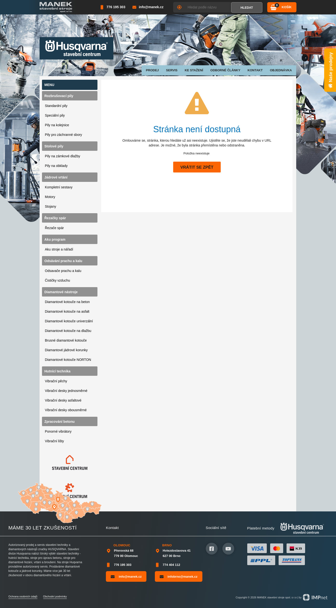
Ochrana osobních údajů (22, 596)
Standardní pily (56, 106)
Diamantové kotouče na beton (67, 302)
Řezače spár (54, 228)
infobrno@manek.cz (179, 576)
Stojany (50, 206)
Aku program (54, 239)
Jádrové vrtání (56, 177)
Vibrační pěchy (56, 381)
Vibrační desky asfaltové (63, 400)
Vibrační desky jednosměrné (66, 391)
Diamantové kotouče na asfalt (67, 311)
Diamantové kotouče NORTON (68, 360)
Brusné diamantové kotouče (66, 340)
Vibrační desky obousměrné (66, 410)
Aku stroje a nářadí (59, 249)
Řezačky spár (55, 218)
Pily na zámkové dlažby (62, 156)
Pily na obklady (56, 166)
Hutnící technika (57, 371)
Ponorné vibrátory (58, 431)
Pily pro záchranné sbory (63, 135)
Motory (50, 197)
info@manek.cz (126, 576)
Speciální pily (55, 115)
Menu (49, 85)
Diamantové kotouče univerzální (69, 321)
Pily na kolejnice (57, 125)
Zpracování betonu (59, 421)
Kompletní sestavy (58, 187)
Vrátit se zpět (196, 167)
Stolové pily (53, 146)
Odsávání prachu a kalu (63, 261)
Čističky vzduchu (57, 280)
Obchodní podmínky (55, 596)
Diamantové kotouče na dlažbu (68, 331)
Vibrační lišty (54, 441)
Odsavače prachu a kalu (63, 271)
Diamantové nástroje (61, 292)
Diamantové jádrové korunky (66, 350)
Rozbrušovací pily (58, 96)
